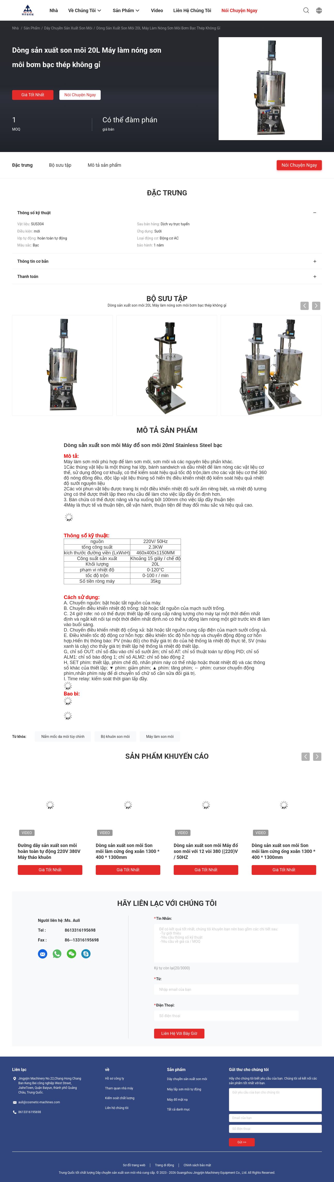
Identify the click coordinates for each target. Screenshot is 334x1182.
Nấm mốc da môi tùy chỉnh (62, 736)
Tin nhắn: (164, 918)
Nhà (15, 28)
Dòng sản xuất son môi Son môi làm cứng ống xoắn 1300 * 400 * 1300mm (128, 851)
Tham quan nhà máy (119, 1088)
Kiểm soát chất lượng (119, 1098)
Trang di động (164, 1165)
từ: (159, 979)
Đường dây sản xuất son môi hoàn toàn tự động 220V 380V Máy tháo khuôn (49, 851)
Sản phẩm (32, 28)
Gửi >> (241, 1142)
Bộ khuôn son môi (115, 736)
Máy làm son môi (160, 736)
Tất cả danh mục (178, 1109)
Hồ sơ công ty (114, 1078)
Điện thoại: (165, 1005)
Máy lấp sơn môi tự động (184, 1089)
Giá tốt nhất (32, 94)
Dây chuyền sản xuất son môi (68, 28)
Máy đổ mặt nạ (177, 1099)
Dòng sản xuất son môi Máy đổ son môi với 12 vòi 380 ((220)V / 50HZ (206, 851)
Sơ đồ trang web (134, 1165)
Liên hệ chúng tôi (117, 1108)
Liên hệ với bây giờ (179, 1033)
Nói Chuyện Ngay (80, 94)
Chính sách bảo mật (197, 1165)
